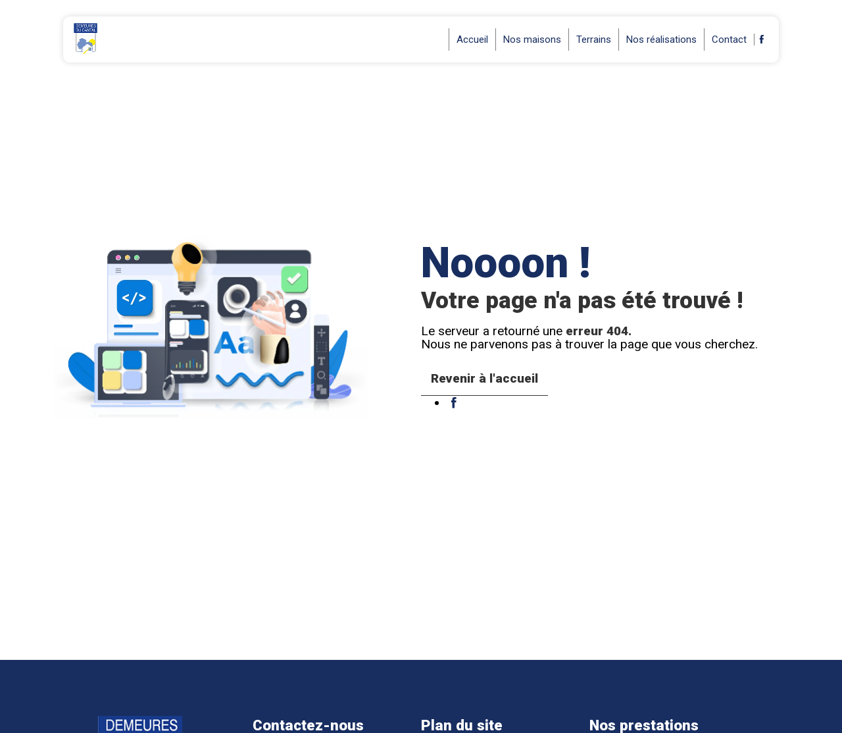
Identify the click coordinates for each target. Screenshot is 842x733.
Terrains (593, 39)
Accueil (472, 39)
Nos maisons (532, 39)
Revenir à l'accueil (484, 378)
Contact (729, 39)
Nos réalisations (661, 39)
